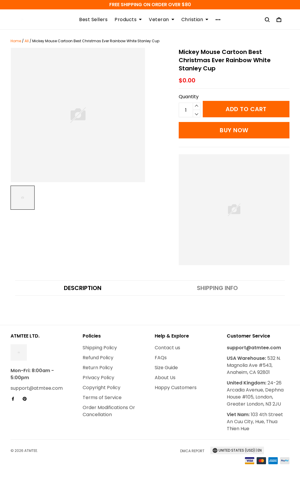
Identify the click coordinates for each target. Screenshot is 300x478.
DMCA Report (192, 450)
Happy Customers (176, 387)
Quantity (189, 96)
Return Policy (98, 367)
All (27, 40)
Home (16, 40)
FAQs (161, 357)
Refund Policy (98, 357)
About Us (165, 377)
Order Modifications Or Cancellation (109, 411)
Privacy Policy (98, 377)
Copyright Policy (101, 387)
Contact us (167, 347)
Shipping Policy (100, 347)
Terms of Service (102, 397)
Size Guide (166, 367)
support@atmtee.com (37, 388)
